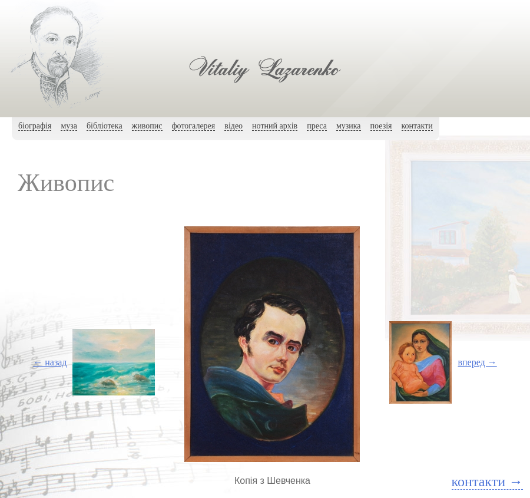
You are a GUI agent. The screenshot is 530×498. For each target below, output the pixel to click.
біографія (34, 125)
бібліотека (104, 125)
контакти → (487, 481)
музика (348, 125)
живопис (147, 125)
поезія (381, 125)
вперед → (477, 362)
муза (69, 125)
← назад (50, 362)
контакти (417, 125)
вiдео (233, 125)
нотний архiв (274, 125)
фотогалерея (194, 125)
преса (317, 125)
